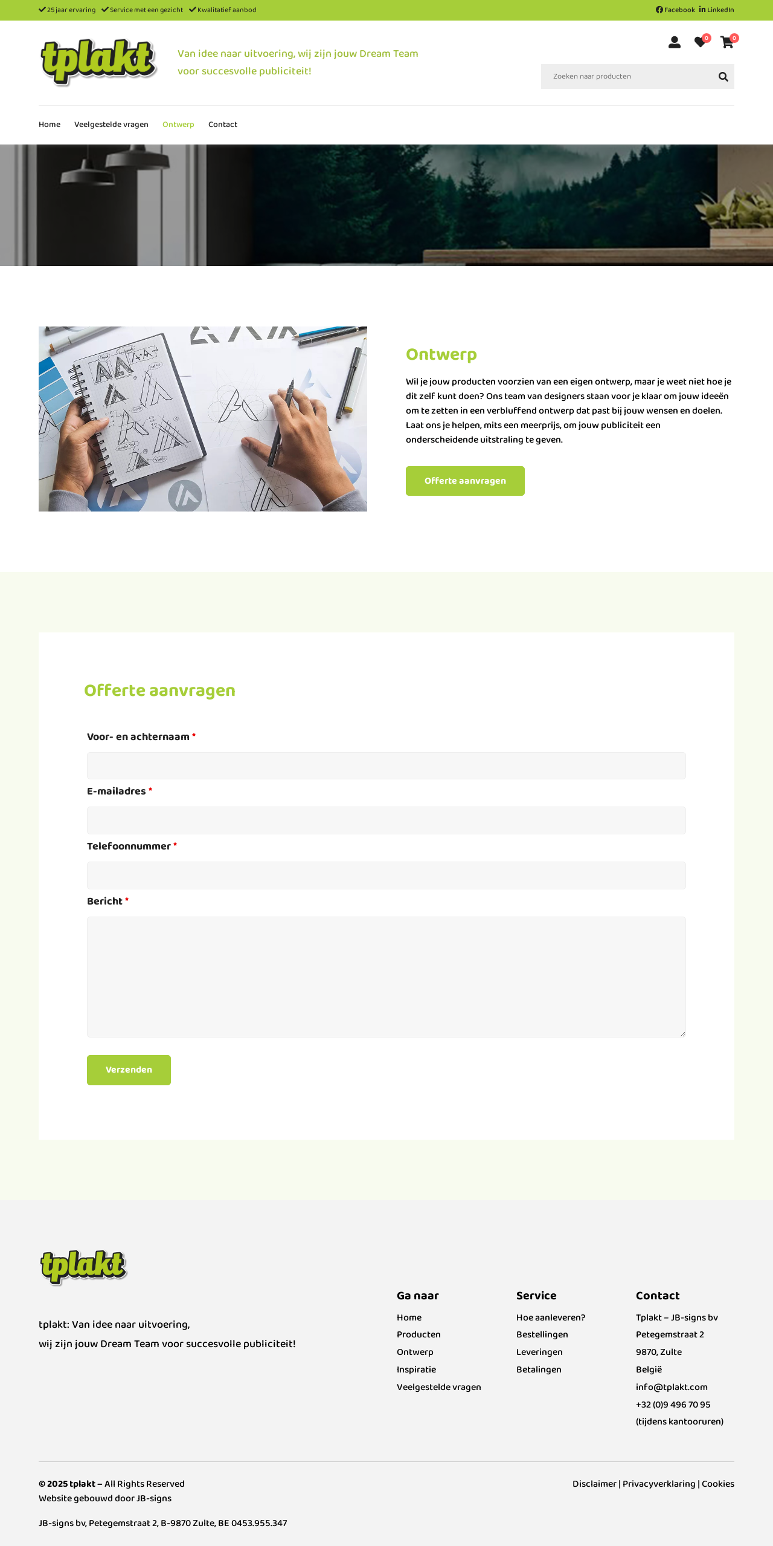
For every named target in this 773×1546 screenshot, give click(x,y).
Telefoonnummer (132, 846)
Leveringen (539, 1352)
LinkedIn (716, 10)
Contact (222, 124)
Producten (419, 1334)
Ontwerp (178, 124)
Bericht (108, 901)
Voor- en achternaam (141, 737)
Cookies (718, 1484)
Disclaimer (595, 1484)
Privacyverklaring (659, 1484)
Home (49, 124)
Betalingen (539, 1369)
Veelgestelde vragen (111, 124)
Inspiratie (416, 1369)
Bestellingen (542, 1334)
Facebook (675, 10)
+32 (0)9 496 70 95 (673, 1404)
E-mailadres (119, 791)
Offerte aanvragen (465, 481)
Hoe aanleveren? (551, 1317)
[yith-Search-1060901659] (723, 76)
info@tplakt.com (672, 1387)
